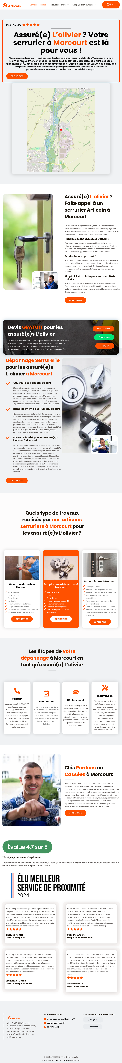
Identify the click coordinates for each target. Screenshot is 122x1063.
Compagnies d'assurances (84, 5)
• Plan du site (47, 1060)
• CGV (58, 1060)
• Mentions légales (72, 1060)
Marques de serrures (59, 5)
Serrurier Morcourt (38, 5)
